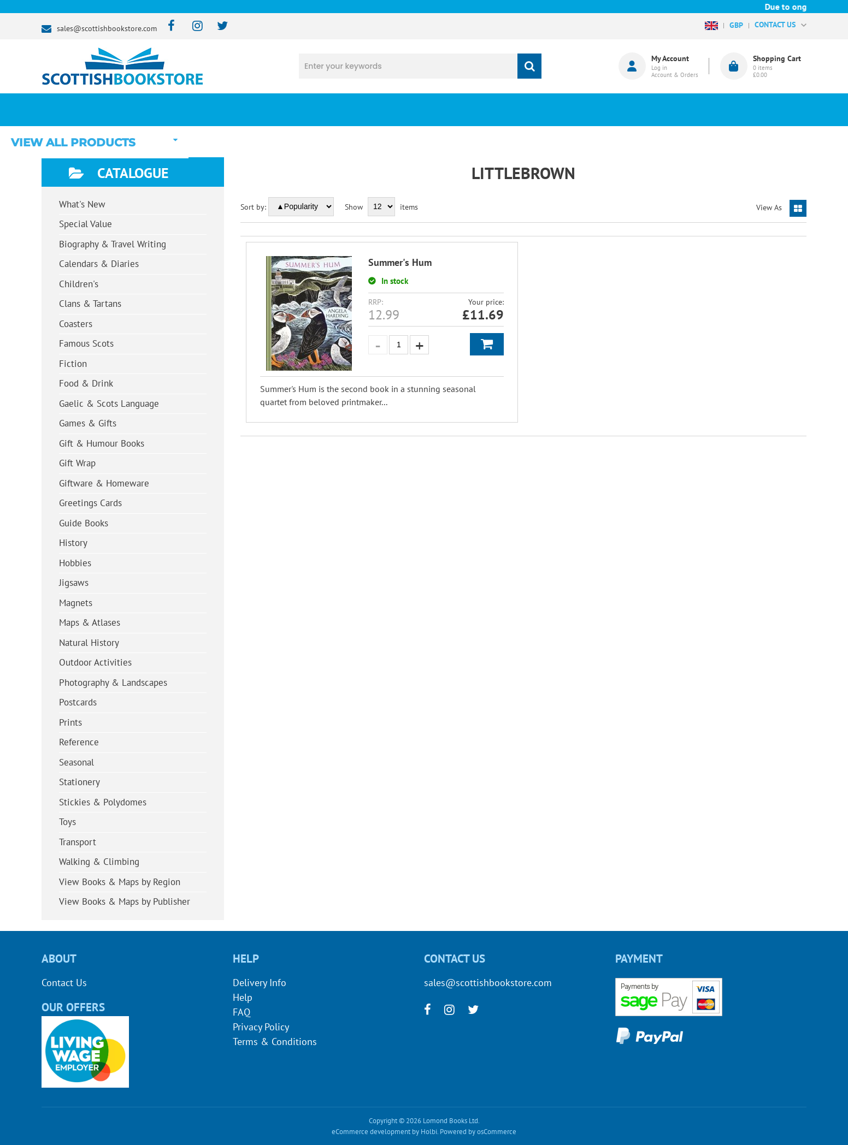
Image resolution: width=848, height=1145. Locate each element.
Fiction (73, 364)
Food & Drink (86, 383)
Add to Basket (487, 344)
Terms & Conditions (275, 1041)
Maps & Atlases (89, 622)
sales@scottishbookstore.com (107, 28)
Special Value (85, 224)
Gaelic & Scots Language (109, 404)
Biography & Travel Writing (112, 244)
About (607, 109)
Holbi (429, 1131)
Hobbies (75, 563)
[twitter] (217, 26)
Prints (70, 722)
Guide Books (83, 523)
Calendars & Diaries (99, 264)
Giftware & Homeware (104, 483)
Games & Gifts (87, 423)
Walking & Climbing (99, 862)
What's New (342, 109)
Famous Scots (86, 343)
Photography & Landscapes (113, 683)
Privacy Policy (261, 1027)
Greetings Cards (90, 503)
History (73, 543)
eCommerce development (371, 1131)
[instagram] (192, 26)
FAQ (241, 1012)
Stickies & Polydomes (102, 802)
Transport (77, 842)
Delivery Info (259, 982)
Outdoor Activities (95, 662)
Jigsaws (74, 583)
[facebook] (168, 26)
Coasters (75, 324)
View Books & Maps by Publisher (124, 901)
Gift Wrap (77, 463)
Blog (475, 109)
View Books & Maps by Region (119, 882)
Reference (79, 742)
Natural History (89, 643)
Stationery (79, 782)
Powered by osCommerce (478, 1131)
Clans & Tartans (90, 304)
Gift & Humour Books (101, 443)
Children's (78, 284)
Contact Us (64, 982)
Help (242, 997)
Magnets (75, 603)
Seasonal (76, 762)
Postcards (78, 702)
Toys (67, 822)
